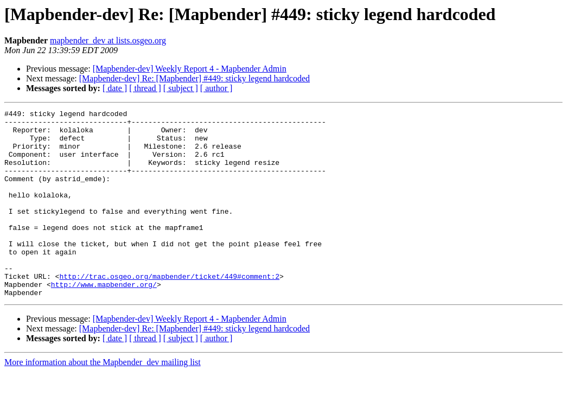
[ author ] (216, 88)
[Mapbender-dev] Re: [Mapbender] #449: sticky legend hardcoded (194, 78)
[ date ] (115, 88)
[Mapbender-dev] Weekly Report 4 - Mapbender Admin (189, 68)
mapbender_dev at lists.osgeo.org (108, 40)
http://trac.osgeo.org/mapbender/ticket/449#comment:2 (169, 310)
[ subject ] (180, 88)
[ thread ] (145, 88)
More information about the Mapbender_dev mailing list (102, 399)
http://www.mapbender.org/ (104, 320)
